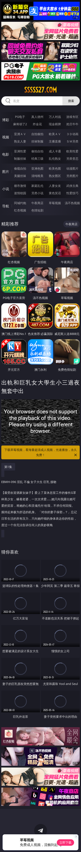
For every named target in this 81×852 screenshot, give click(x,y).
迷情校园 (20, 193)
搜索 (71, 101)
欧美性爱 (72, 151)
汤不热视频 (72, 203)
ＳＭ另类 (72, 141)
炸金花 (37, 124)
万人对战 (55, 117)
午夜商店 (37, 203)
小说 (5, 188)
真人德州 (37, 117)
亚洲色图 (37, 168)
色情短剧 (37, 210)
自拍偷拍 (37, 134)
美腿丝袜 (20, 176)
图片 (5, 171)
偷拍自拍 (37, 151)
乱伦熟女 (55, 158)
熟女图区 (55, 176)
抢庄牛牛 (72, 124)
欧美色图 (55, 168)
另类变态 (72, 158)
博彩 (5, 119)
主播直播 (55, 141)
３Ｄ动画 (72, 134)
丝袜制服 (37, 141)
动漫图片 (72, 168)
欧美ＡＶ (55, 134)
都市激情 (20, 186)
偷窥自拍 (20, 168)
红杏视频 (20, 210)
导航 (5, 206)
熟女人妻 (20, 141)
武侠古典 (72, 186)
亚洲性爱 (20, 151)
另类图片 (72, 176)
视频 (5, 137)
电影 (5, 154)
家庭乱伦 (37, 186)
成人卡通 (55, 151)
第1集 (8, 467)
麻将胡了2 (20, 124)
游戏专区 (72, 117)
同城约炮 (20, 203)
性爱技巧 (72, 193)
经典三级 (37, 158)
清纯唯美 (37, 176)
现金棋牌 (55, 124)
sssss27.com (40, 90)
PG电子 (20, 117)
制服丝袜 (20, 158)
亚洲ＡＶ (20, 134)
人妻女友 (55, 186)
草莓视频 (55, 203)
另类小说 (37, 193)
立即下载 (65, 842)
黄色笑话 (55, 193)
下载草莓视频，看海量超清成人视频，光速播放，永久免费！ (41, 453)
